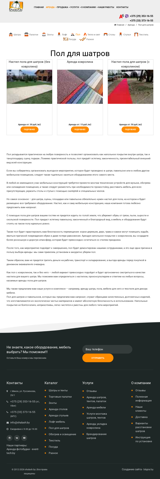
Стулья (124, 34)
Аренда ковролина (80, 62)
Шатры (14, 34)
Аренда (50, 7)
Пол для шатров (59, 428)
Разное (86, 39)
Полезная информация (143, 398)
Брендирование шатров (97, 436)
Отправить (97, 358)
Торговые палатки (60, 396)
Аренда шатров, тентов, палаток (96, 399)
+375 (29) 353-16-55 (136, 16)
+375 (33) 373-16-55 (141, 20)
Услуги (74, 7)
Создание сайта (132, 469)
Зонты (47, 34)
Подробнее (29, 129)
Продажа (62, 7)
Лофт (62, 34)
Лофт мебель (57, 421)
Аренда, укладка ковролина (97, 425)
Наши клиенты (140, 408)
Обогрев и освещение (62, 434)
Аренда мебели (96, 407)
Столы (109, 34)
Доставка (141, 417)
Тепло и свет (91, 34)
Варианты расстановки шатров (143, 427)
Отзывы (92, 391)
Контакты (122, 7)
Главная (39, 7)
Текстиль (141, 34)
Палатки (31, 34)
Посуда (69, 39)
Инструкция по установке (143, 439)
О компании (88, 7)
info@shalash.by (20, 422)
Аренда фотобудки (18, 449)
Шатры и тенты (58, 390)
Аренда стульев (58, 415)
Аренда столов (58, 409)
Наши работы (106, 7)
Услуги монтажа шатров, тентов (97, 415)
